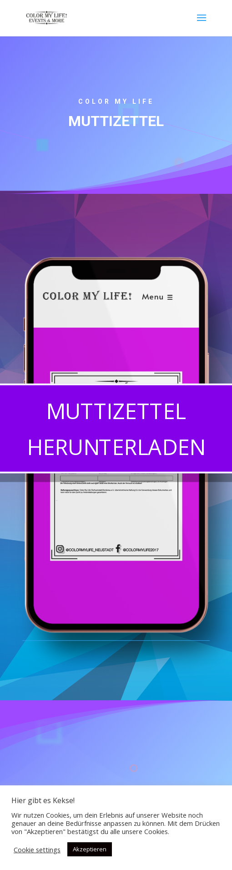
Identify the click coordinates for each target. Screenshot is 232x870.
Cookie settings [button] (37, 849)
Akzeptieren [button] (89, 849)
